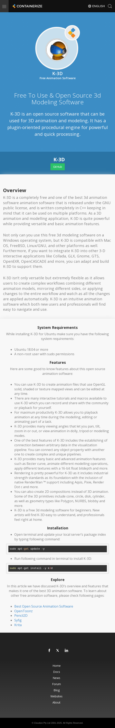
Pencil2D (21, 615)
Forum (56, 684)
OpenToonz (23, 611)
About (56, 702)
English (96, 6)
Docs (56, 672)
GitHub (57, 167)
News (56, 678)
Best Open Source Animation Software (43, 606)
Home (56, 666)
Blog (57, 690)
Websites (56, 696)
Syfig (18, 620)
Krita (18, 625)
